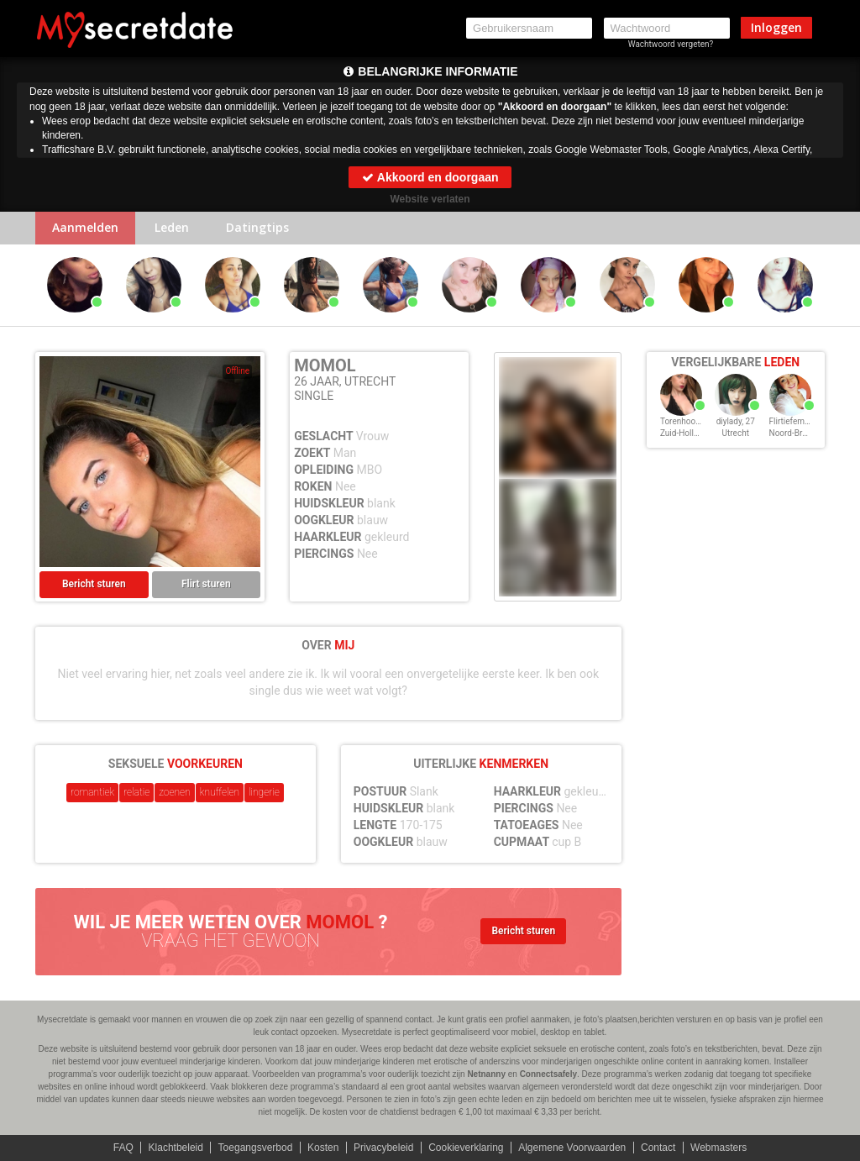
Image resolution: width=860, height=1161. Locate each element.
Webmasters (718, 1147)
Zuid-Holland (684, 433)
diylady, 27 (735, 421)
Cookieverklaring (465, 1147)
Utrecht (735, 433)
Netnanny (486, 1074)
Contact (658, 1147)
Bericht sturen (94, 585)
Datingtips (257, 228)
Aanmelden (85, 228)
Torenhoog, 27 (687, 421)
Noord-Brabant (796, 433)
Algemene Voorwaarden (572, 1147)
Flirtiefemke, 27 (797, 421)
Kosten (322, 1147)
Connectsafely (548, 1074)
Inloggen (776, 27)
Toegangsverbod (255, 1147)
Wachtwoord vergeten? (671, 44)
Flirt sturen (206, 585)
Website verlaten (429, 199)
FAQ (123, 1147)
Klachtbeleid (176, 1147)
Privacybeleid (383, 1147)
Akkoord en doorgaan (429, 177)
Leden (172, 228)
